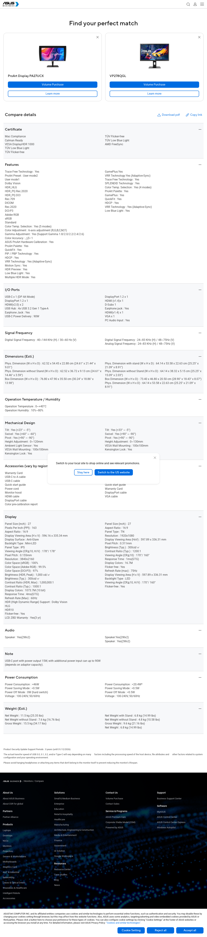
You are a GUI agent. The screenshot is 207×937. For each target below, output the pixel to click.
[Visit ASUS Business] (13, 781)
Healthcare (59, 819)
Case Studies (60, 874)
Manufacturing (61, 824)
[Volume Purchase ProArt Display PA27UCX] (52, 85)
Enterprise (59, 803)
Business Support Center (169, 798)
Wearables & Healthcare (15, 888)
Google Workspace (63, 856)
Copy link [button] (193, 115)
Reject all (160, 930)
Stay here (83, 472)
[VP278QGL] (154, 75)
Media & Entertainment (65, 835)
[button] (188, 4)
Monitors (7, 846)
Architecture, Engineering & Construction (74, 830)
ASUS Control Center (167, 817)
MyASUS (161, 811)
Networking (8, 877)
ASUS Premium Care (116, 817)
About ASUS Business (13, 798)
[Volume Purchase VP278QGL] (154, 85)
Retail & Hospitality (63, 814)
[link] (52, 94)
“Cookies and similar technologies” (123, 922)
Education (59, 809)
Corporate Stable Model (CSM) (120, 822)
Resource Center (62, 869)
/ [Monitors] (28, 781)
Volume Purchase (114, 798)
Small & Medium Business (67, 798)
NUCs (5, 840)
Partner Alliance (10, 817)
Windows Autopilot (166, 827)
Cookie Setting (131, 930)
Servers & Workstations (14, 856)
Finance (58, 840)
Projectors (8, 851)
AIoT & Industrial (11, 872)
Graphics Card (10, 867)
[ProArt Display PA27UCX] (52, 75)
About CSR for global (13, 803)
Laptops (7, 830)
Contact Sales (112, 803)
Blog (56, 880)
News (57, 885)
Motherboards (10, 861)
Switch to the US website (114, 472)
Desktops (7, 835)
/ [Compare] (38, 781)
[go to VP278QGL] (154, 56)
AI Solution (59, 851)
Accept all (190, 930)
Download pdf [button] (168, 115)
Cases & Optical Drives (14, 882)
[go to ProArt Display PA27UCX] (53, 56)
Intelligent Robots (11, 893)
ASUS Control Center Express (171, 822)
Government (60, 845)
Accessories (9, 898)
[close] (155, 457)
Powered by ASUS (114, 827)
